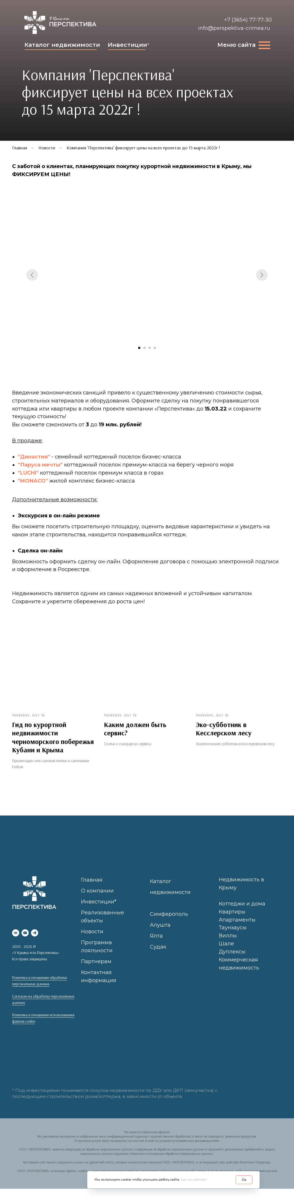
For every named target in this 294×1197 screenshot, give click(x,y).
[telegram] (34, 932)
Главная (91, 880)
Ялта (156, 936)
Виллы (228, 935)
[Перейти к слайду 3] (149, 348)
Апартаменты (237, 919)
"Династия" (34, 457)
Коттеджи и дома (242, 903)
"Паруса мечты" (40, 465)
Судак (158, 947)
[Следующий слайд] (262, 275)
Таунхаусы (233, 927)
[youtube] (25, 932)
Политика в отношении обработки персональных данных (39, 980)
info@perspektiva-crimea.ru (234, 28)
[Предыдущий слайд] (32, 275)
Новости (46, 148)
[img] (60, 22)
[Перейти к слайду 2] (144, 348)
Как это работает (194, 1179)
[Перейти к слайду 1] (139, 348)
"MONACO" (33, 481)
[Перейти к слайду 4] (155, 348)
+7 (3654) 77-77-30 (248, 20)
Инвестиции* (98, 902)
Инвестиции (127, 44)
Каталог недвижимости (62, 44)
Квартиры (232, 911)
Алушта (160, 925)
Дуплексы (232, 952)
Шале (226, 943)
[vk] (15, 932)
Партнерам (96, 961)
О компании (97, 891)
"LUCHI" (28, 473)
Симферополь (169, 914)
